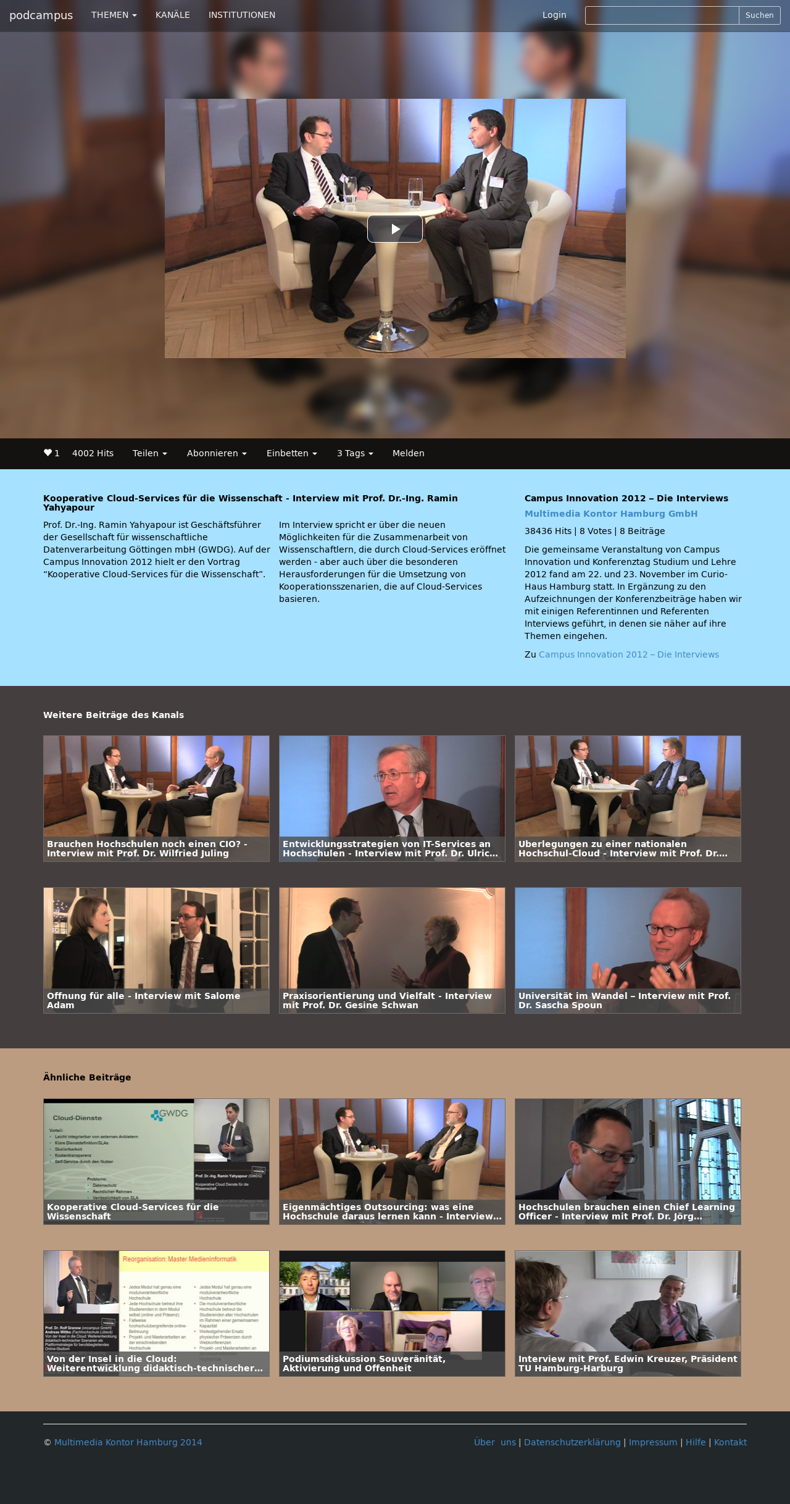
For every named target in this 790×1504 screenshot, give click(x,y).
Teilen (150, 453)
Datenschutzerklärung (572, 1442)
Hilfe (696, 1442)
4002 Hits (93, 453)
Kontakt (730, 1442)
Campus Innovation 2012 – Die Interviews (629, 655)
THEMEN (114, 15)
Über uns (495, 1442)
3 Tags (355, 453)
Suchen (760, 15)
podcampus (41, 15)
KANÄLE (173, 15)
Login (555, 15)
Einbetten (292, 453)
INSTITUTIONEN (242, 15)
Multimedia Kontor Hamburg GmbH (611, 514)
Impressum (653, 1442)
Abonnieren (217, 453)
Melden (409, 453)
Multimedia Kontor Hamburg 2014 (128, 1442)
